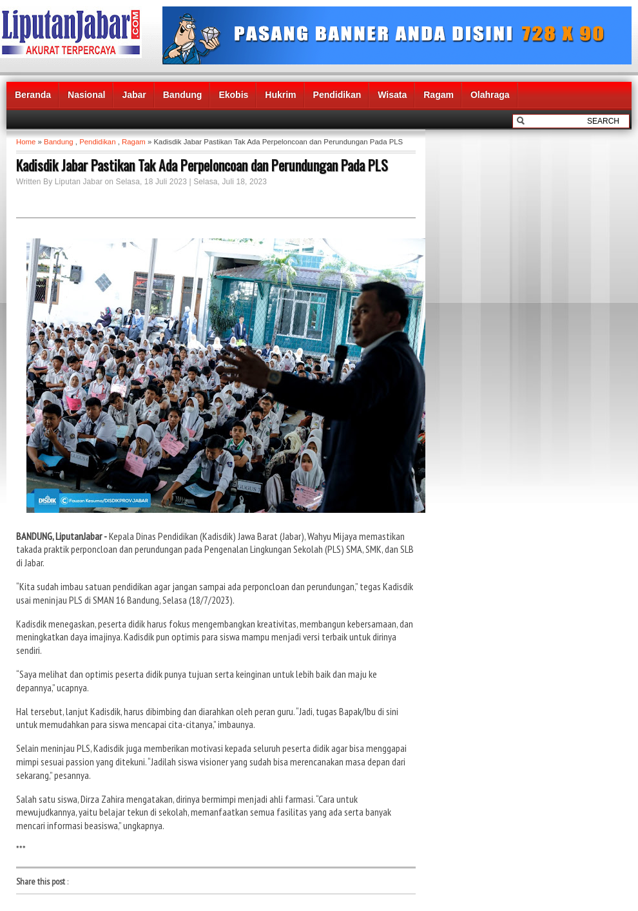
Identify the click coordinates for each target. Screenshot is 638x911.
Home (25, 142)
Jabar (134, 95)
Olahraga (490, 95)
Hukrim (280, 95)
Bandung (182, 95)
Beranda (33, 95)
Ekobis (233, 95)
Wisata (392, 95)
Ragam (438, 95)
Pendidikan (337, 95)
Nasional (86, 95)
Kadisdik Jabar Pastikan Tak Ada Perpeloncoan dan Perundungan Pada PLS (202, 165)
